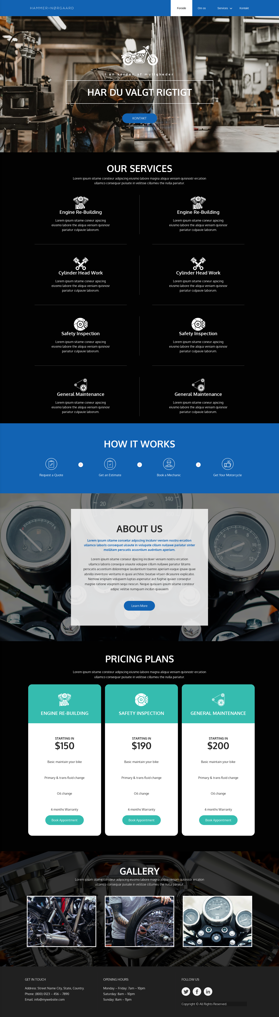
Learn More (139, 606)
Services (222, 8)
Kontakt (244, 8)
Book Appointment (65, 820)
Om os (202, 8)
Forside (181, 8)
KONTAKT (139, 118)
